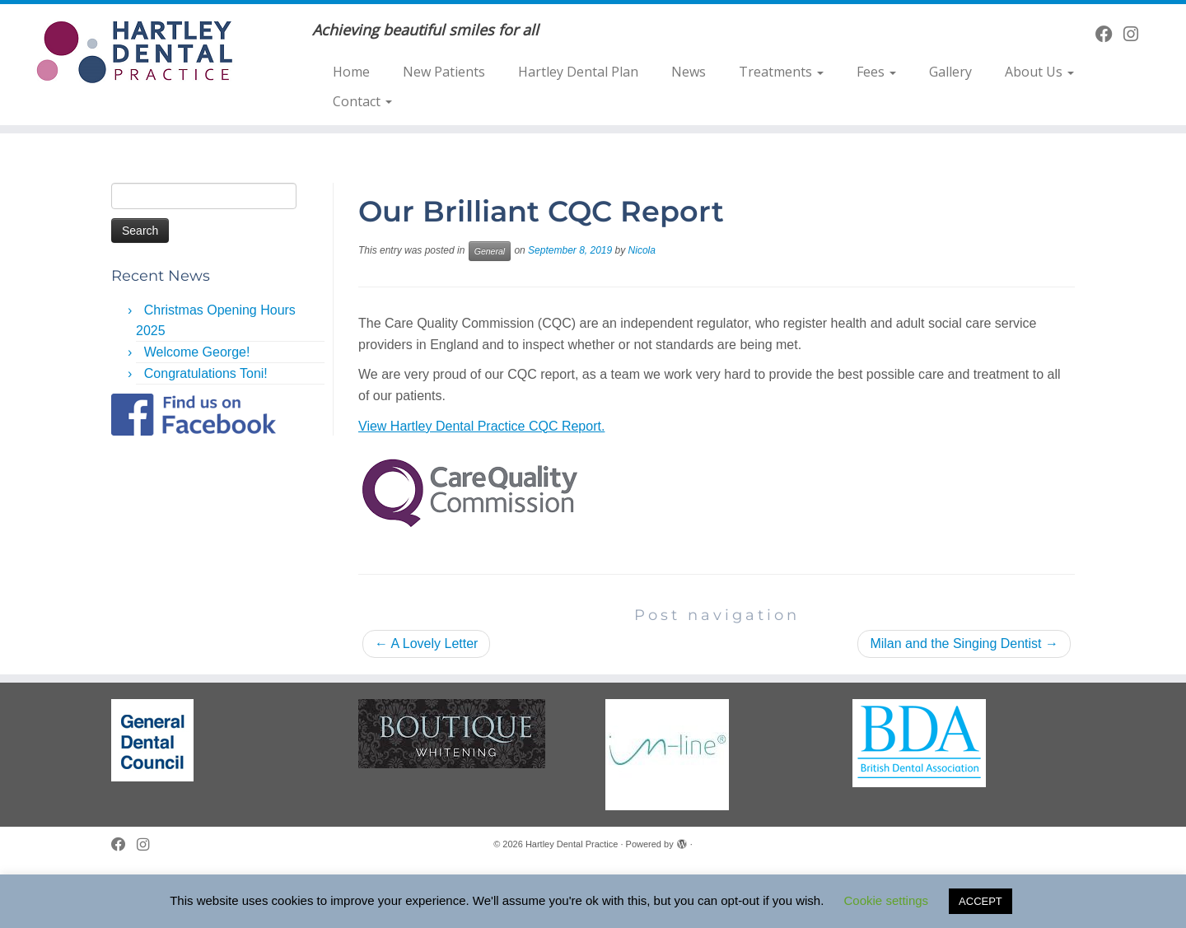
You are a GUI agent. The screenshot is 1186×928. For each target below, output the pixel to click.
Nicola (642, 250)
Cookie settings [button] (886, 900)
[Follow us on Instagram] (1136, 34)
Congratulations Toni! (206, 373)
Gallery (950, 72)
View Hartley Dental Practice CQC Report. (481, 426)
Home (351, 72)
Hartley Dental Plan (578, 72)
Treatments (781, 72)
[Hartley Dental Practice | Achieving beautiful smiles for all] (136, 51)
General (489, 251)
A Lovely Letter (426, 644)
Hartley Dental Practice (572, 844)
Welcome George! (197, 352)
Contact (362, 101)
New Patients (444, 72)
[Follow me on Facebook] (1109, 34)
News (688, 72)
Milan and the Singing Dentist (964, 644)
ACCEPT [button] (980, 901)
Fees (876, 72)
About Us (1039, 72)
